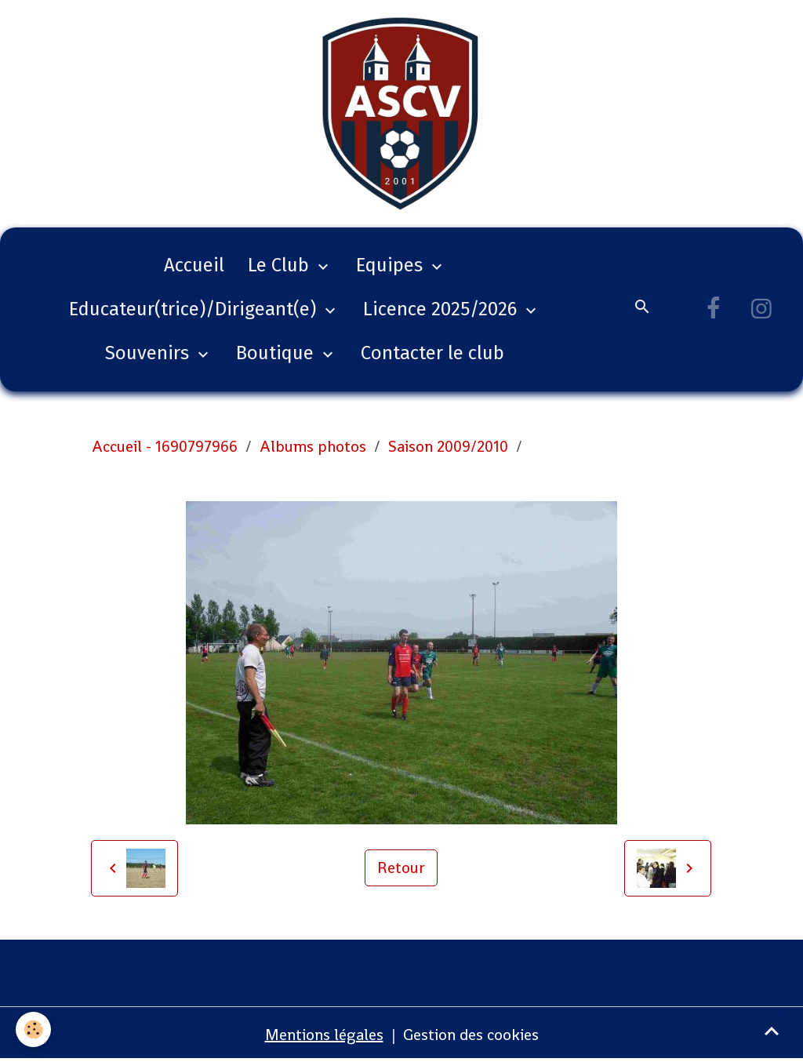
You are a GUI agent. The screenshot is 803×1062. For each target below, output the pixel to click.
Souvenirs (149, 353)
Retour (401, 867)
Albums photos (313, 446)
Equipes (391, 265)
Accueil (194, 265)
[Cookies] (33, 1029)
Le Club (281, 265)
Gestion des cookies (471, 1034)
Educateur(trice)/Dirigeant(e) (195, 309)
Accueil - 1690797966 (165, 446)
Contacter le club (432, 353)
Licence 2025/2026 (442, 309)
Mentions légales (324, 1034)
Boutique (277, 353)
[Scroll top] (771, 1030)
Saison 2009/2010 (448, 446)
